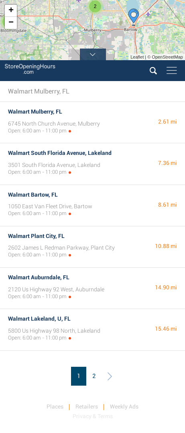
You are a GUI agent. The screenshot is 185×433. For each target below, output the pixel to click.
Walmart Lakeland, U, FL (39, 318)
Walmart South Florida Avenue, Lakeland (60, 153)
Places (55, 406)
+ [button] (11, 11)
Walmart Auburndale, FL (38, 277)
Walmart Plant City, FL (36, 236)
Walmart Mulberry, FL (35, 111)
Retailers (86, 406)
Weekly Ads (124, 406)
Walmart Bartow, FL (33, 194)
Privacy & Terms (93, 416)
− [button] (11, 23)
